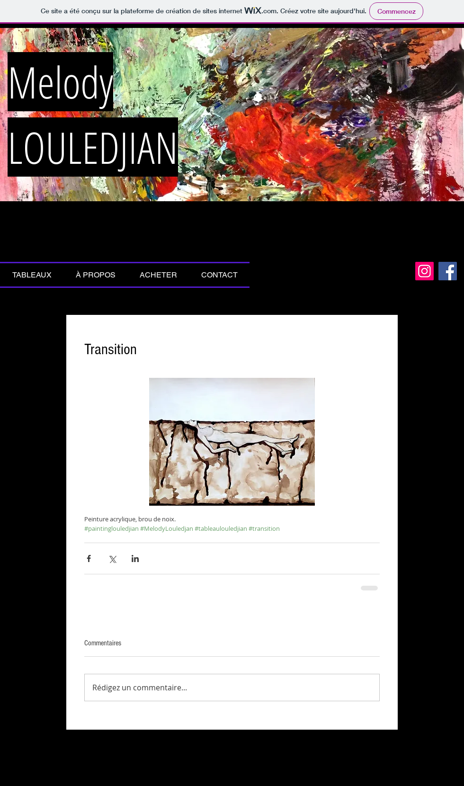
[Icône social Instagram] (424, 271)
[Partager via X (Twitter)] (111, 558)
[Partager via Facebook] (88, 558)
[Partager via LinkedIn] (135, 558)
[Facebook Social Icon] (447, 271)
